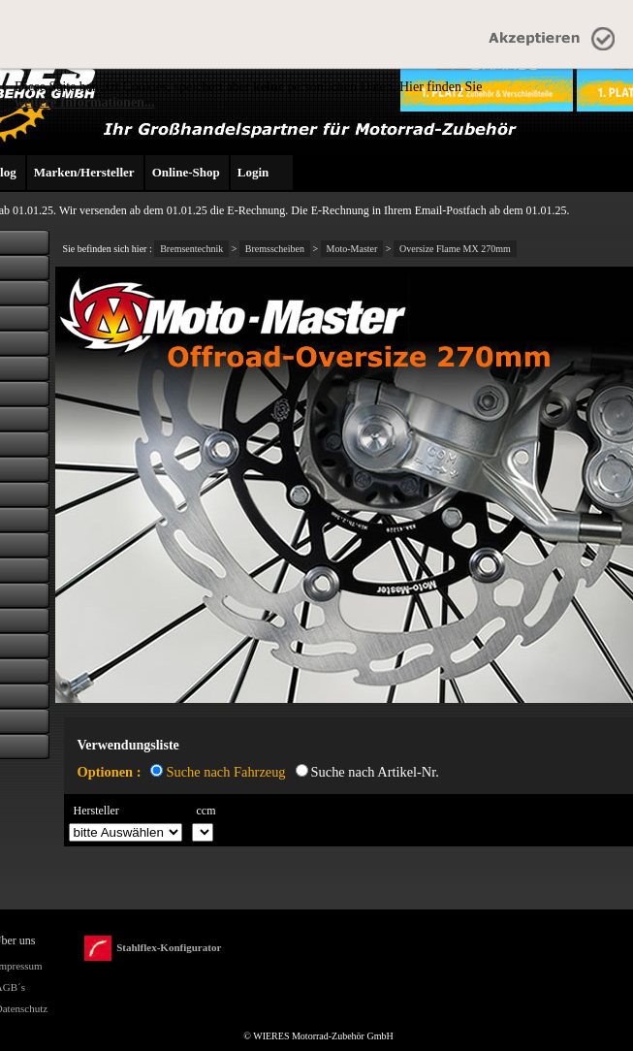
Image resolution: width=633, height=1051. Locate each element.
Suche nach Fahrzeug (225, 772)
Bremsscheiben (274, 248)
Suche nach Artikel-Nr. (375, 772)
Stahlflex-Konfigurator (152, 949)
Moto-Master (352, 248)
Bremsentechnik (191, 248)
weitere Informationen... (84, 102)
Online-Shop (186, 172)
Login (253, 172)
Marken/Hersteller (84, 172)
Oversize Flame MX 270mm (455, 248)
